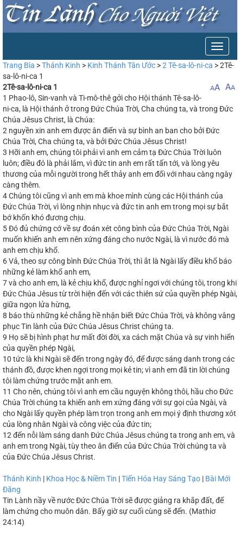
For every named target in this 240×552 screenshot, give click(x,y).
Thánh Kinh (61, 65)
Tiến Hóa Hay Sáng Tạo (161, 478)
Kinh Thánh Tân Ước (121, 65)
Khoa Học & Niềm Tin (81, 478)
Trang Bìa (19, 65)
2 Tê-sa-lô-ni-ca (187, 65)
